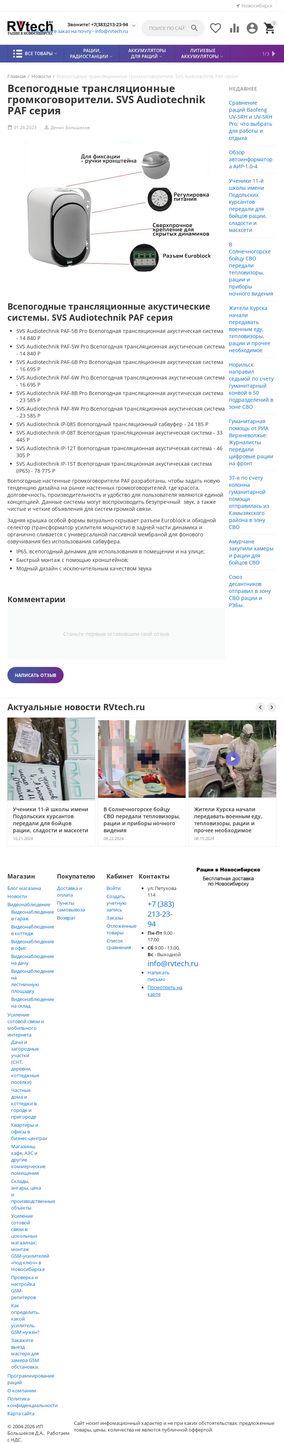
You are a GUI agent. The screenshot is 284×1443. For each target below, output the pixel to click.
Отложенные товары (121, 929)
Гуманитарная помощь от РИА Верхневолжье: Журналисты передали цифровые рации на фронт (251, 442)
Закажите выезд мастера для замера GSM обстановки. (25, 1353)
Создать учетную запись (116, 903)
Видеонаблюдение (28, 904)
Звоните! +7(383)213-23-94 (97, 25)
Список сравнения (118, 944)
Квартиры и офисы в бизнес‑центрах (29, 1132)
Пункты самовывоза (71, 906)
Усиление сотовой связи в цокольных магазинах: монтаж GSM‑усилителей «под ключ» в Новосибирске (30, 1242)
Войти (113, 888)
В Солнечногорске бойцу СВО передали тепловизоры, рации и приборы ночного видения (251, 269)
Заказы (114, 917)
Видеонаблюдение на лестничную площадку (32, 981)
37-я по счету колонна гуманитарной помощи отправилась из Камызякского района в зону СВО (249, 502)
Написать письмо (159, 975)
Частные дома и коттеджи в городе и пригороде (24, 1103)
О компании (21, 1390)
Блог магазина (24, 888)
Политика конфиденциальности (32, 1402)
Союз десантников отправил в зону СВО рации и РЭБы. (250, 590)
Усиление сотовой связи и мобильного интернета (25, 1024)
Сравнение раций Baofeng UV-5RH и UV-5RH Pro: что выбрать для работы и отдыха (250, 120)
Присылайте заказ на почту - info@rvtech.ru (78, 31)
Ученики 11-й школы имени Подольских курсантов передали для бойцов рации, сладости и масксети (247, 205)
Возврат (66, 917)
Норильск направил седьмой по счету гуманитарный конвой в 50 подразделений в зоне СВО (251, 385)
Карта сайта (20, 1413)
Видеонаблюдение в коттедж (32, 930)
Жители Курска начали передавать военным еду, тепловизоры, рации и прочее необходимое (249, 329)
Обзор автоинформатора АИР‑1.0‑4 (251, 159)
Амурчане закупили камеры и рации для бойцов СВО (251, 552)
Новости (17, 896)
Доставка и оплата (69, 891)
